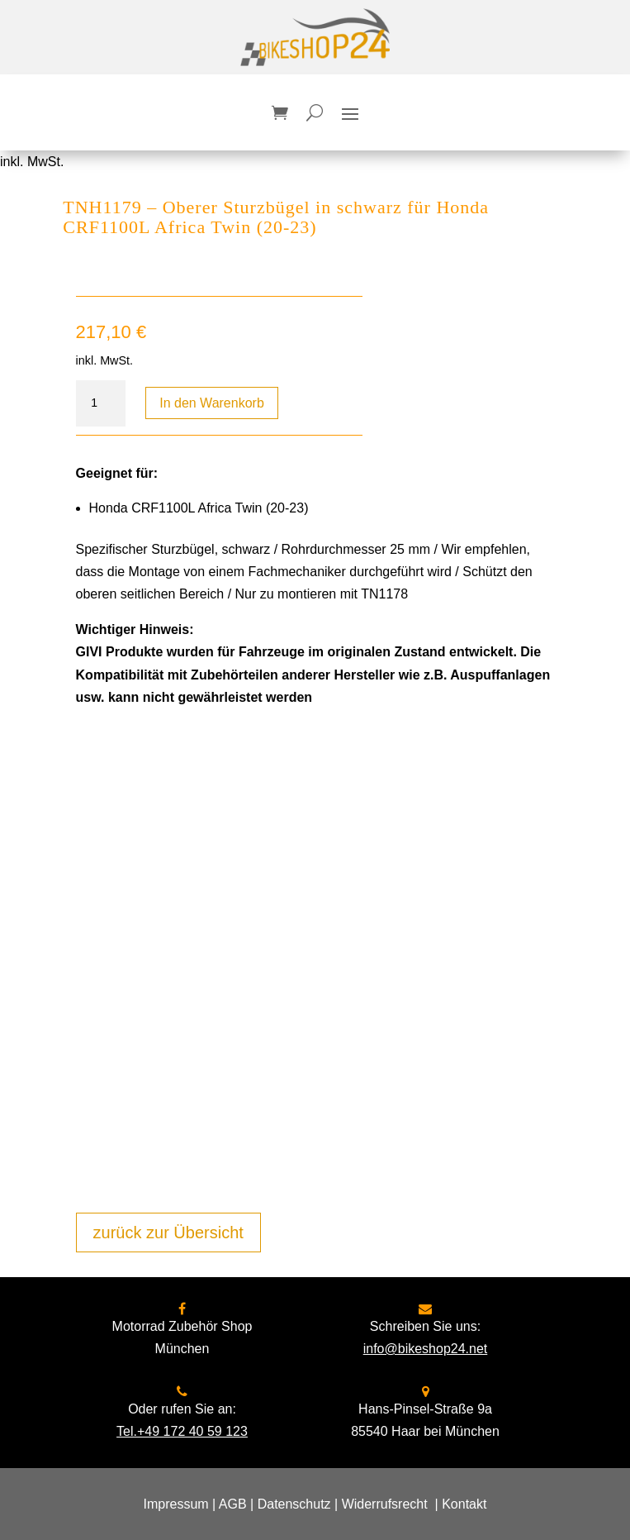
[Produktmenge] (101, 403)
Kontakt (464, 1504)
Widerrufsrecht (385, 1504)
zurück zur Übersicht (168, 1232)
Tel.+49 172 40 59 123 (182, 1431)
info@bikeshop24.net (425, 1349)
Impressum (176, 1504)
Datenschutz (294, 1504)
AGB (233, 1504)
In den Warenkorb (211, 403)
